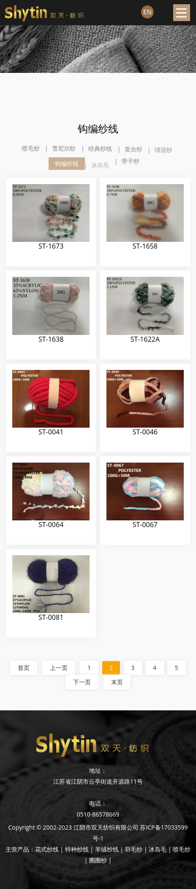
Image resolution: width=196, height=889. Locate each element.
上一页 (58, 668)
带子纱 (130, 163)
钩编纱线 (67, 170)
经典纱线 (100, 151)
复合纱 (133, 152)
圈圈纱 (98, 860)
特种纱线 (77, 849)
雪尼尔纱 (64, 150)
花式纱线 (47, 849)
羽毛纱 (133, 849)
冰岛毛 (100, 173)
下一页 (82, 682)
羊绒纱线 (107, 849)
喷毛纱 (31, 149)
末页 (117, 682)
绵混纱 (163, 154)
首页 (23, 668)
